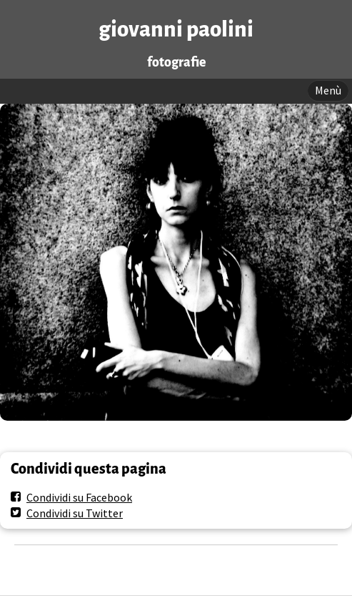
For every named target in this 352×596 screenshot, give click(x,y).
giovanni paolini (176, 29)
